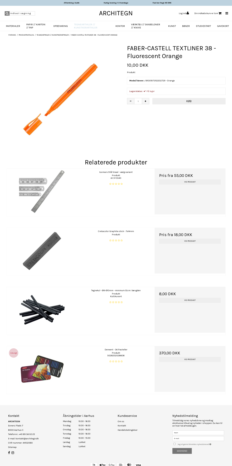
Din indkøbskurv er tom (208, 13)
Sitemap (12, 447)
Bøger (186, 26)
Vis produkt (190, 182)
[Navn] (198, 432)
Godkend (182, 451)
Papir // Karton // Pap (35, 26)
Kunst (172, 26)
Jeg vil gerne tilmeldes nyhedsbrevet (201, 444)
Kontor (120, 26)
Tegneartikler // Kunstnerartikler (85, 26)
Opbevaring (60, 26)
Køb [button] (189, 101)
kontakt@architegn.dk (27, 438)
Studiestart (203, 26)
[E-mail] (198, 438)
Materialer (13, 26)
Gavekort (223, 26)
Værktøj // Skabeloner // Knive (145, 26)
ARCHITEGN (116, 13)
